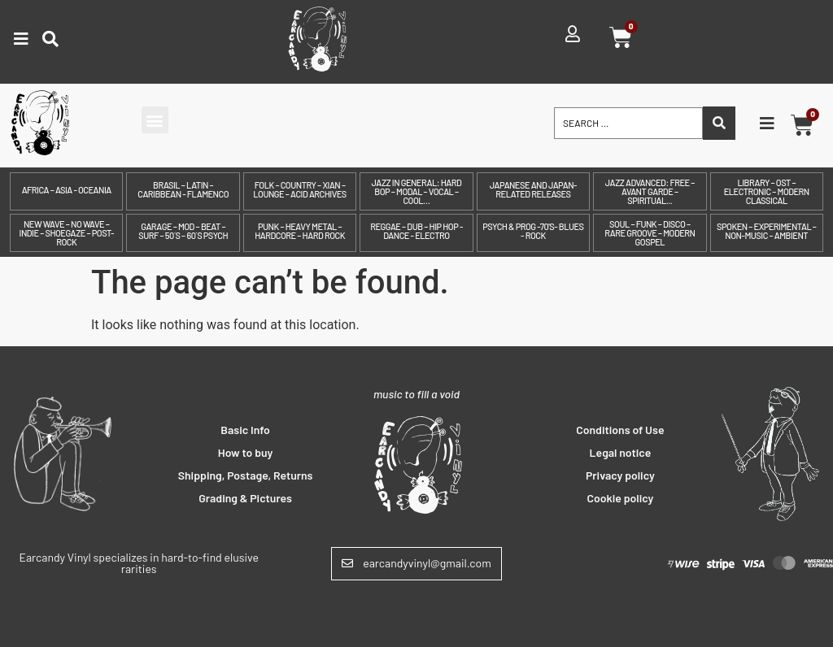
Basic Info (245, 429)
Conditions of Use (620, 429)
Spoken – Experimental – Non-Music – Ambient (766, 231)
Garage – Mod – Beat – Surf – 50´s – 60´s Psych (183, 231)
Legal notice (621, 452)
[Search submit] (719, 123)
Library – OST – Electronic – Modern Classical (766, 191)
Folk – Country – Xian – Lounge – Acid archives (299, 189)
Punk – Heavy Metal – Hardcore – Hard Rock (300, 231)
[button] (155, 119)
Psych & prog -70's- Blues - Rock (532, 231)
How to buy (245, 452)
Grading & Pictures (245, 498)
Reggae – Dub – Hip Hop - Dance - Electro (416, 231)
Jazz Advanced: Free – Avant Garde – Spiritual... (650, 191)
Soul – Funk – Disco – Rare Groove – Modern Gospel (649, 233)
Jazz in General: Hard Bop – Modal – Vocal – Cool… (417, 191)
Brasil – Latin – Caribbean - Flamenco (183, 189)
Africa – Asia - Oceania (66, 190)
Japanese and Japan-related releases (533, 189)
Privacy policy (620, 475)
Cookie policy (620, 498)
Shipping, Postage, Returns (245, 475)
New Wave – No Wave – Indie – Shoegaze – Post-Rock (67, 233)
